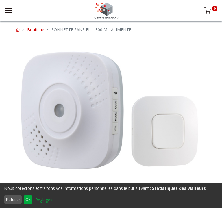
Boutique (35, 29)
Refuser (13, 199)
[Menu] (9, 11)
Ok (28, 199)
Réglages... (45, 200)
